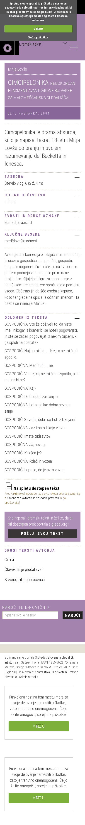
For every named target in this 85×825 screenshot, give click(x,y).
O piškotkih (59, 672)
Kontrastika (42, 672)
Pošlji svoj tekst (42, 533)
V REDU (38, 28)
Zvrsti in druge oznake (42, 216)
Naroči (72, 615)
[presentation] (36, 629)
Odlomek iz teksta (42, 318)
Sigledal (10, 672)
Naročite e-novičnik (26, 607)
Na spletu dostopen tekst (32, 488)
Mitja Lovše (17, 69)
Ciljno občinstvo (42, 195)
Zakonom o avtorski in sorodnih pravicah (33, 498)
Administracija (28, 677)
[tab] (42, 176)
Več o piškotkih (38, 37)
